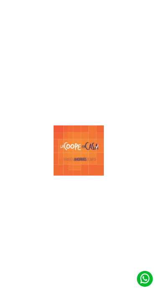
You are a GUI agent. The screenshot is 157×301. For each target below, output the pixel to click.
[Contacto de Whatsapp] (145, 278)
